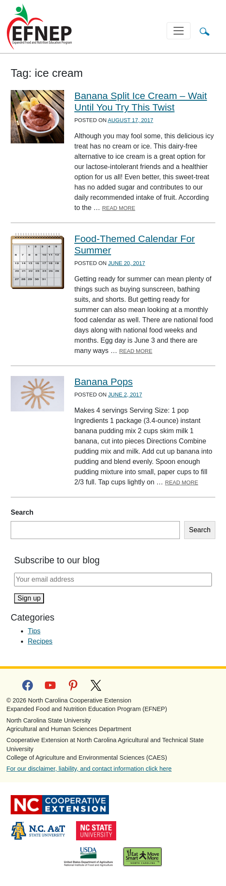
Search (22, 512)
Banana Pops (103, 381)
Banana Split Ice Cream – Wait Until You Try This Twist (140, 101)
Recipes (40, 641)
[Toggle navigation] (179, 30)
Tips (34, 631)
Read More (118, 208)
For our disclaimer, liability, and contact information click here (89, 768)
